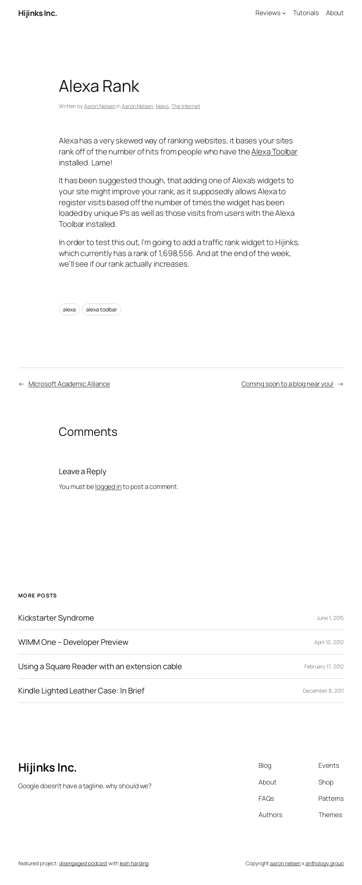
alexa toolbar (101, 309)
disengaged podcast (83, 863)
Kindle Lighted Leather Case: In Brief (81, 690)
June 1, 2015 (330, 617)
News (162, 106)
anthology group (325, 863)
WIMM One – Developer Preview (73, 642)
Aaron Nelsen (100, 106)
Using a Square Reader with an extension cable (100, 666)
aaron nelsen (285, 863)
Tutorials (305, 12)
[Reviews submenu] (284, 13)
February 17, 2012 (324, 666)
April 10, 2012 (329, 642)
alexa (69, 309)
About (335, 12)
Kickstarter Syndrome (56, 617)
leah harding (134, 863)
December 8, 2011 (323, 690)
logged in (108, 486)
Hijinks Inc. (37, 13)
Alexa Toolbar (274, 151)
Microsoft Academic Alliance (69, 383)
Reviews (267, 12)
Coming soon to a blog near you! (287, 383)
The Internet (185, 106)
